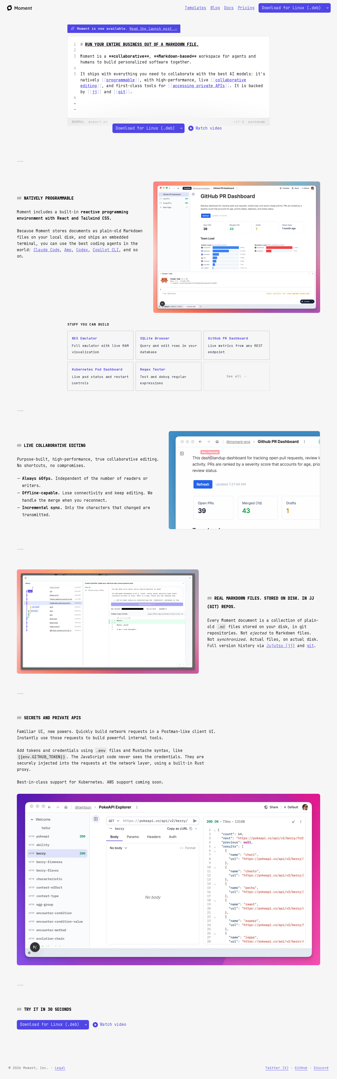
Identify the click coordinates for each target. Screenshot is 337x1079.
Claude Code (46, 250)
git (310, 645)
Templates (195, 8)
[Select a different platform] (327, 8)
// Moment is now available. (124, 28)
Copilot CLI (106, 250)
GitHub (301, 1068)
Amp (67, 250)
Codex (82, 250)
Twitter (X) (277, 1068)
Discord (321, 1068)
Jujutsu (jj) (280, 645)
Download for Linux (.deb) (291, 8)
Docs (229, 8)
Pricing (246, 8)
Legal (60, 1068)
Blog (215, 8)
